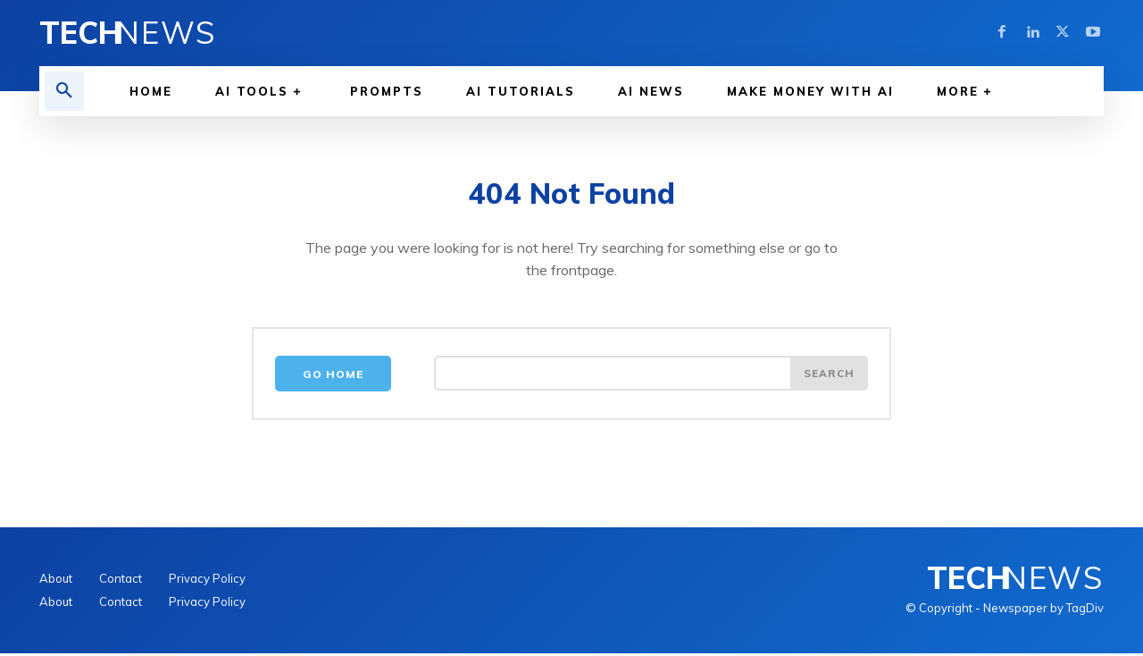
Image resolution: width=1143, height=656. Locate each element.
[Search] (828, 376)
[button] (64, 91)
